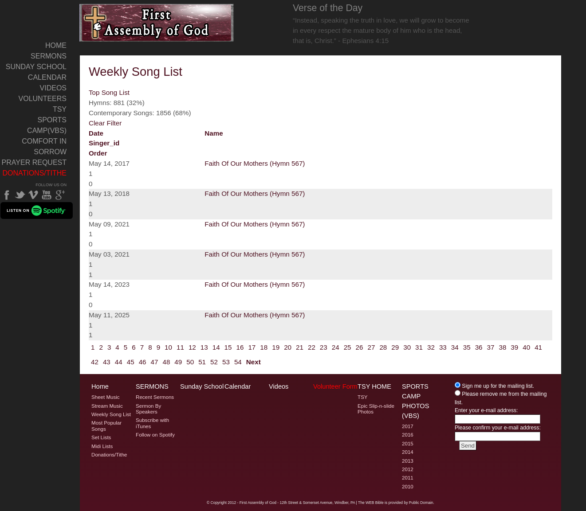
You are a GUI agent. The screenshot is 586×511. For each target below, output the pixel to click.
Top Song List (109, 92)
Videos (53, 88)
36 (479, 347)
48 (166, 362)
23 (323, 347)
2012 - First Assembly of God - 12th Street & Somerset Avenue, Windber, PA (291, 502)
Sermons (49, 56)
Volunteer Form (335, 386)
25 (347, 347)
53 (226, 362)
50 (190, 362)
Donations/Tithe (34, 173)
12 (192, 347)
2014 (407, 452)
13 (204, 347)
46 (142, 362)
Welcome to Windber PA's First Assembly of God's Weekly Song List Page (156, 23)
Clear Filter (105, 123)
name (214, 133)
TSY (60, 109)
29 (395, 347)
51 (202, 362)
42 (94, 362)
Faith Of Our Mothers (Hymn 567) (255, 163)
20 (287, 347)
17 (252, 347)
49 (178, 362)
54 (238, 362)
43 (106, 362)
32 (431, 347)
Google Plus (60, 195)
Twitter (20, 195)
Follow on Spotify (155, 434)
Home (56, 45)
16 (240, 347)
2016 (407, 434)
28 (383, 347)
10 (168, 347)
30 (407, 347)
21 (299, 347)
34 (455, 347)
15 (228, 347)
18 (263, 347)
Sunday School (36, 66)
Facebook (6, 195)
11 (180, 347)
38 (502, 347)
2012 (407, 469)
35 (467, 347)
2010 (407, 486)
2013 (407, 461)
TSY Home (374, 386)
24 (335, 347)
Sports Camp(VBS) (47, 125)
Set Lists (101, 437)
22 (311, 347)
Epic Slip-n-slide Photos (376, 408)
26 (359, 347)
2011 (407, 477)
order (98, 153)
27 (371, 347)
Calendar (47, 77)
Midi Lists (102, 446)
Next (253, 362)
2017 (407, 426)
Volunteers (43, 98)
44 (118, 362)
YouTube (46, 195)
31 (419, 347)
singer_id (104, 143)
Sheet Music (105, 397)
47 (154, 362)
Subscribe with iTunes (152, 423)
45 (130, 362)
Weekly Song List (111, 414)
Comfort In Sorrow (44, 146)
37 (491, 347)
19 (275, 347)
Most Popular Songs (106, 425)
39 (514, 347)
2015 (407, 443)
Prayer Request (34, 162)
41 (538, 347)
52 (214, 362)
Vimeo (33, 195)
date (96, 133)
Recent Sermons (155, 397)
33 (443, 347)
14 (216, 347)
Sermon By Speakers (148, 408)
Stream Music (107, 406)
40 (526, 347)
